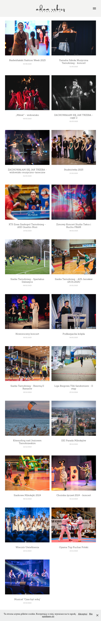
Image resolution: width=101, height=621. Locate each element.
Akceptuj (82, 614)
